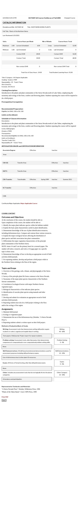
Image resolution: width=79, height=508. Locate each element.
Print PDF (5, 397)
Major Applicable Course (28, 203)
